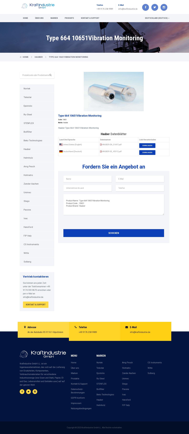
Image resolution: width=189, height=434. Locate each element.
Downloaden (147, 146)
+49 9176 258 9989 (105, 9)
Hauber (39, 57)
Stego (27, 201)
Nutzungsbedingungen (81, 408)
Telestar (28, 97)
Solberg (27, 261)
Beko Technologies (33, 140)
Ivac (26, 218)
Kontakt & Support (90, 18)
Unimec (27, 192)
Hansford (28, 227)
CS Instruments (31, 244)
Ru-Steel (28, 114)
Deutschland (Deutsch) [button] (157, 18)
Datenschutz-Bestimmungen (78, 391)
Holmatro (28, 175)
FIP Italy (28, 235)
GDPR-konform (78, 398)
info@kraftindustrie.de (128, 9)
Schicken (113, 233)
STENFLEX (29, 123)
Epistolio (28, 106)
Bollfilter (28, 132)
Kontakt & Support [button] (36, 304)
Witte (26, 253)
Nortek (27, 88)
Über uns (39, 18)
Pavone (27, 209)
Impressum (76, 403)
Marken (54, 18)
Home (25, 18)
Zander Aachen (31, 183)
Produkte (69, 18)
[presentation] (83, 223)
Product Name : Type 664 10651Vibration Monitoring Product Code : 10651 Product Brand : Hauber (113, 204)
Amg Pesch (29, 166)
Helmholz (28, 157)
